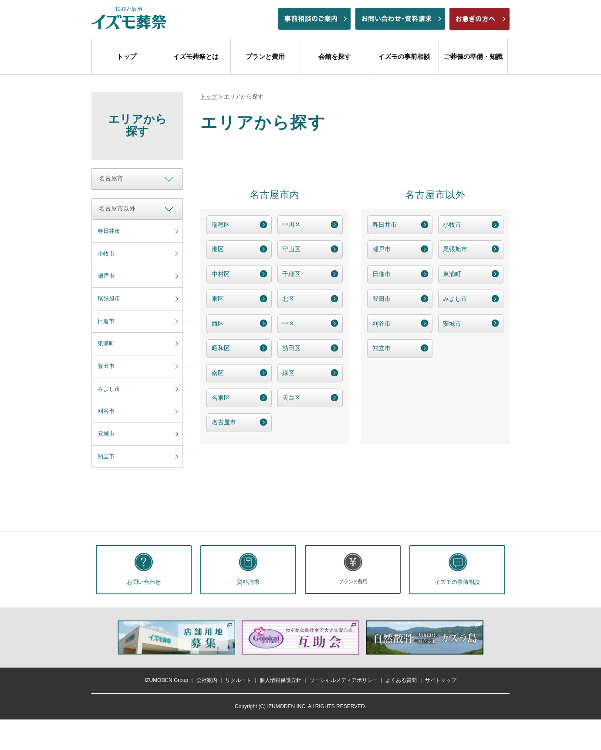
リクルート (238, 680)
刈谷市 (106, 411)
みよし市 (109, 388)
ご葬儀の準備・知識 (473, 56)
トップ (126, 56)
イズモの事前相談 (404, 56)
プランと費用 (265, 56)
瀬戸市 (106, 276)
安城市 (106, 433)
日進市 (106, 321)
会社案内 (206, 680)
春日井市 (109, 231)
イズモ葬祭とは (196, 56)
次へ (494, 637)
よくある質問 (401, 680)
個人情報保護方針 (280, 680)
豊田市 (106, 366)
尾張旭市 (109, 298)
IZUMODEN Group (166, 680)
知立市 (106, 456)
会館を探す (334, 56)
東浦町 (106, 343)
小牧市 (106, 253)
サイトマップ (440, 680)
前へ (106, 637)
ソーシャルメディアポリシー (344, 680)
